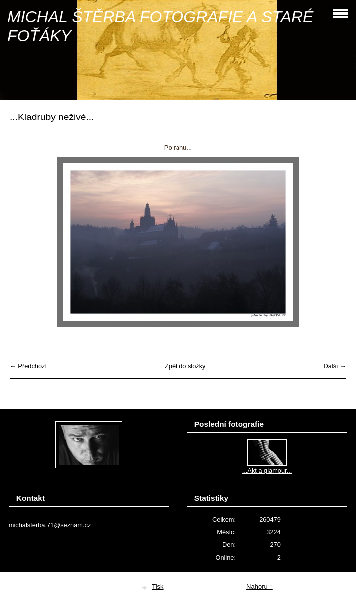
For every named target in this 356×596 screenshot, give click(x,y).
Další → (334, 366)
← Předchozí (28, 366)
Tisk (157, 586)
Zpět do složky (185, 366)
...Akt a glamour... (267, 470)
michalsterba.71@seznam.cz (50, 525)
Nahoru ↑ (259, 586)
